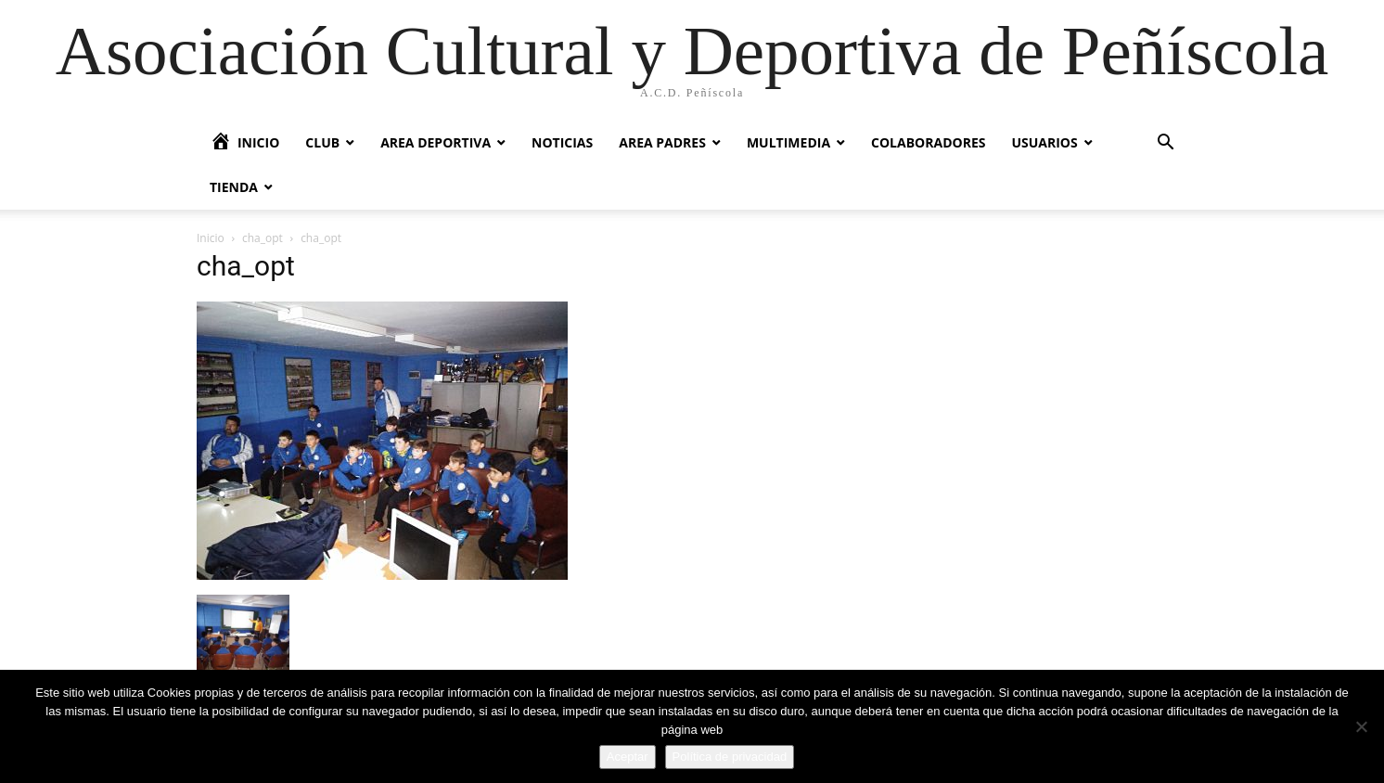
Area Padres (662, 142)
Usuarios (1044, 142)
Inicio (210, 238)
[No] (1361, 726)
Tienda (234, 187)
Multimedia (788, 142)
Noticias (562, 142)
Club (322, 142)
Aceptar (627, 757)
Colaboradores (928, 142)
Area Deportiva (435, 142)
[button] (1165, 144)
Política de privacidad (730, 757)
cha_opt (262, 238)
